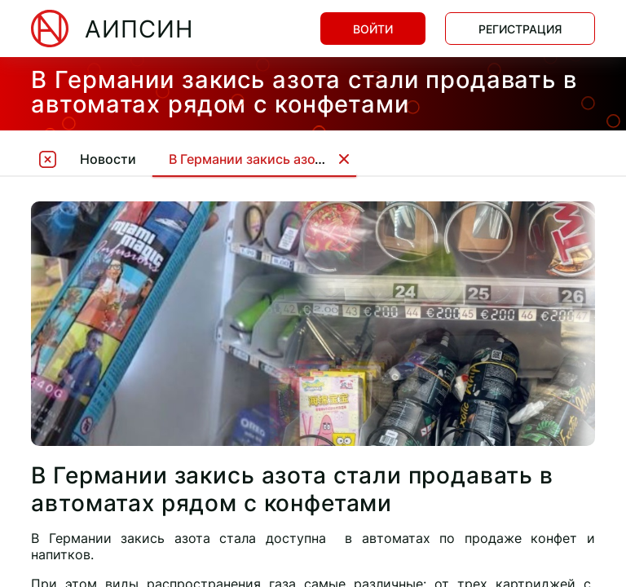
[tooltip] (47, 158)
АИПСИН (139, 29)
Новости (108, 159)
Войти (373, 29)
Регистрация (520, 29)
